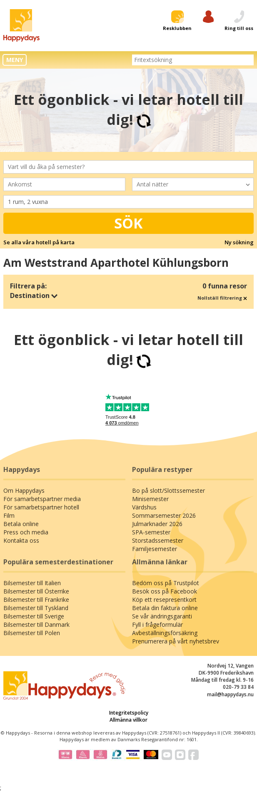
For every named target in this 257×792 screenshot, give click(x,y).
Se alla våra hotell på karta (39, 242)
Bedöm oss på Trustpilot (165, 583)
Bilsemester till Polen (31, 633)
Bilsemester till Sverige (33, 616)
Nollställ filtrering (222, 298)
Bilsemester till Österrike (36, 591)
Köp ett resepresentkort (164, 599)
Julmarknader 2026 (157, 524)
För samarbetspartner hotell (41, 507)
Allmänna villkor (128, 719)
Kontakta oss (21, 540)
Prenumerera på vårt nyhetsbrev (175, 641)
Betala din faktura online (165, 608)
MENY (14, 60)
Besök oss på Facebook (164, 591)
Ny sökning (239, 242)
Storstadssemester (157, 540)
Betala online (21, 524)
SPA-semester (151, 532)
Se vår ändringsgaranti (162, 616)
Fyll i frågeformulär (157, 624)
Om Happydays (24, 490)
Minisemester (150, 499)
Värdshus (144, 507)
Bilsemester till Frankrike (36, 599)
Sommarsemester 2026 (164, 515)
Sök (128, 223)
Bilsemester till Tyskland (35, 608)
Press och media (25, 532)
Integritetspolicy (128, 712)
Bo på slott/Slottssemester (168, 490)
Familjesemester (154, 549)
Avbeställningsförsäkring (164, 633)
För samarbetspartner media (42, 499)
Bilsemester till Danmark (36, 624)
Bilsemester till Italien (32, 583)
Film (9, 515)
